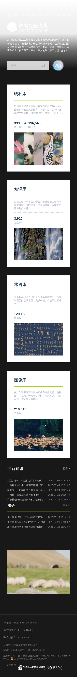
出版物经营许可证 (35, 650)
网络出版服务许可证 (14, 650)
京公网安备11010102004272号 (28, 658)
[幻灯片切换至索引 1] (38, 590)
